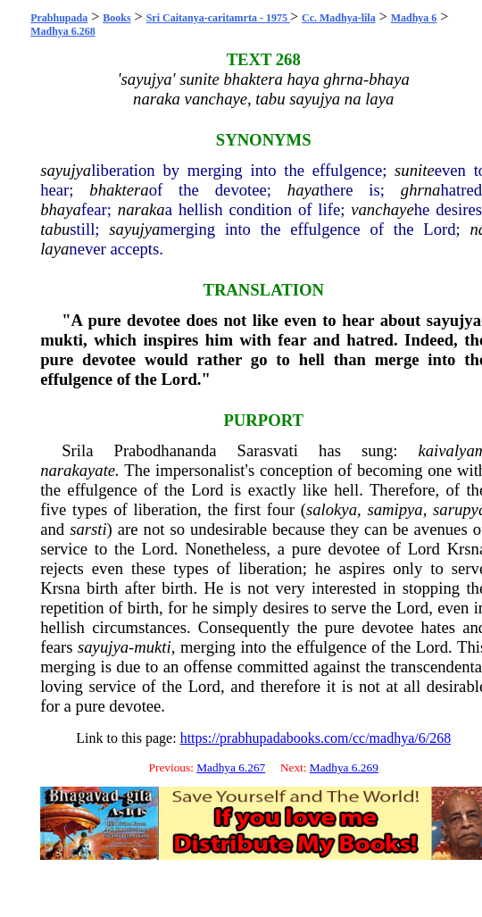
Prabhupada (58, 18)
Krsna (60, 588)
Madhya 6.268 (63, 31)
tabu (55, 229)
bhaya (60, 209)
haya (303, 189)
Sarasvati (267, 450)
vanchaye (382, 209)
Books (116, 18)
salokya (331, 509)
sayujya (65, 170)
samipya (394, 509)
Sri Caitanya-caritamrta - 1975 (218, 18)
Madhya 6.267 (230, 767)
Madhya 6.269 (344, 767)
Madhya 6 (414, 18)
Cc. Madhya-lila (339, 18)
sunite (415, 170)
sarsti (88, 529)
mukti (61, 339)
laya (54, 248)
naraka (141, 209)
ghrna (421, 189)
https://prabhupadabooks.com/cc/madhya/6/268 (316, 738)
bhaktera (118, 189)
